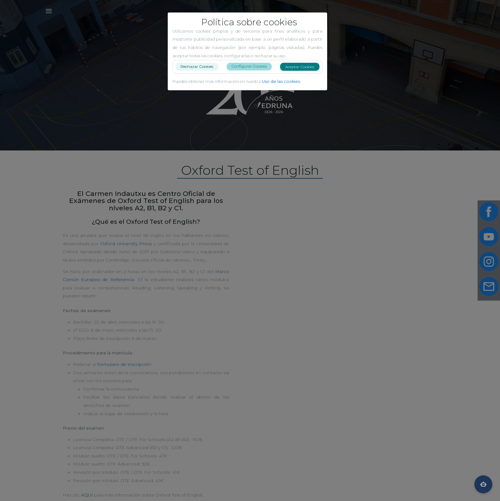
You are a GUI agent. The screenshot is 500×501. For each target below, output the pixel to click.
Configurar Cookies (251, 66)
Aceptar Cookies (302, 66)
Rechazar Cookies (199, 66)
